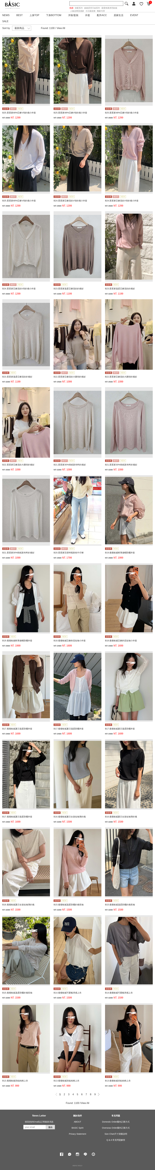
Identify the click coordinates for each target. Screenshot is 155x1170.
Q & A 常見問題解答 (115, 1140)
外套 (87, 15)
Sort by (6, 28)
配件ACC (102, 15)
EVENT (134, 15)
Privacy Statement (77, 1134)
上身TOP (34, 15)
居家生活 (118, 15)
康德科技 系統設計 (77, 1165)
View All (61, 28)
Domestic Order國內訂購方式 (116, 1122)
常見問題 (116, 1115)
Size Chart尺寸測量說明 (116, 1134)
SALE (5, 21)
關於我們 (77, 1115)
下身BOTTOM (53, 15)
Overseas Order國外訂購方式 (116, 1128)
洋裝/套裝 (73, 15)
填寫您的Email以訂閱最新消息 (39, 1122)
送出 (50, 1127)
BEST (19, 15)
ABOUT (77, 1122)
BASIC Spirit (77, 1128)
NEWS (6, 15)
